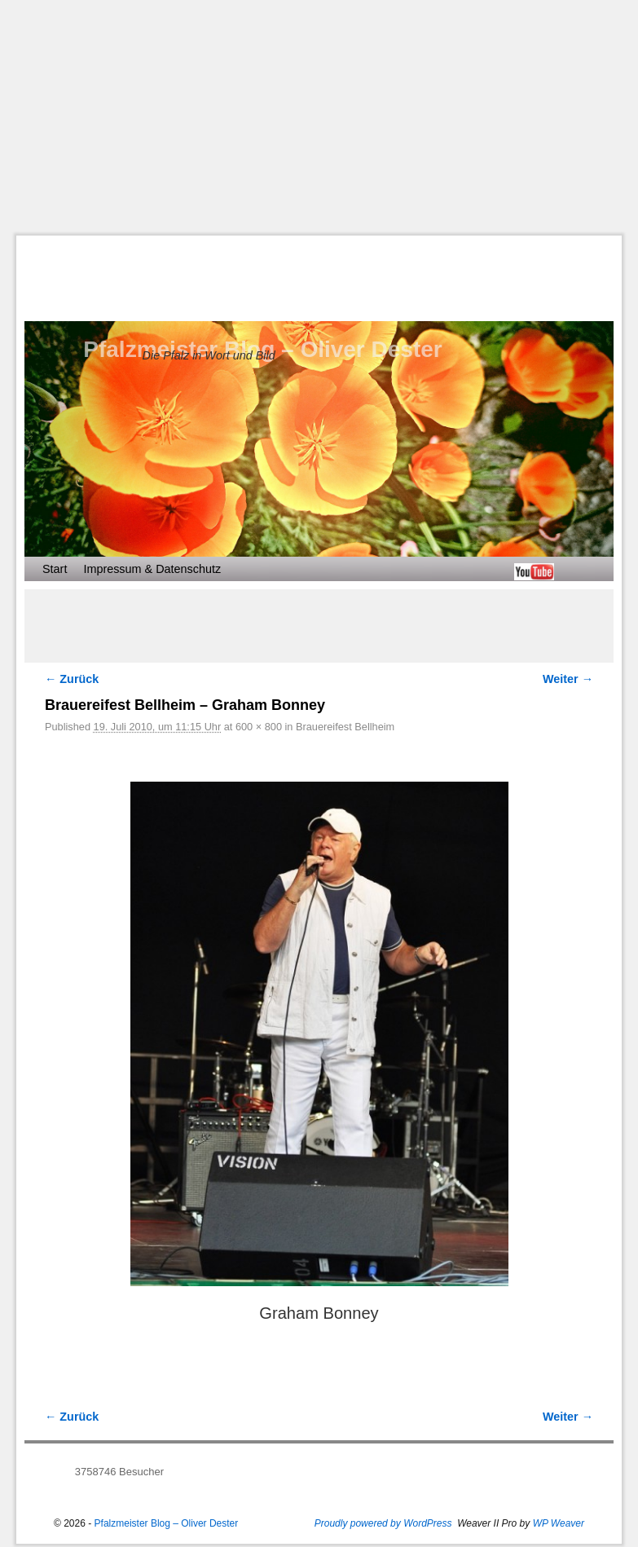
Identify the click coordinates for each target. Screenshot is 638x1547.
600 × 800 (258, 727)
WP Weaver (558, 1523)
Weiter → (568, 678)
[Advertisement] (327, 117)
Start (54, 568)
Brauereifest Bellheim (345, 727)
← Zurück (72, 678)
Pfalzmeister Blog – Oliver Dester (167, 1523)
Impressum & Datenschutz (152, 568)
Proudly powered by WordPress (383, 1523)
